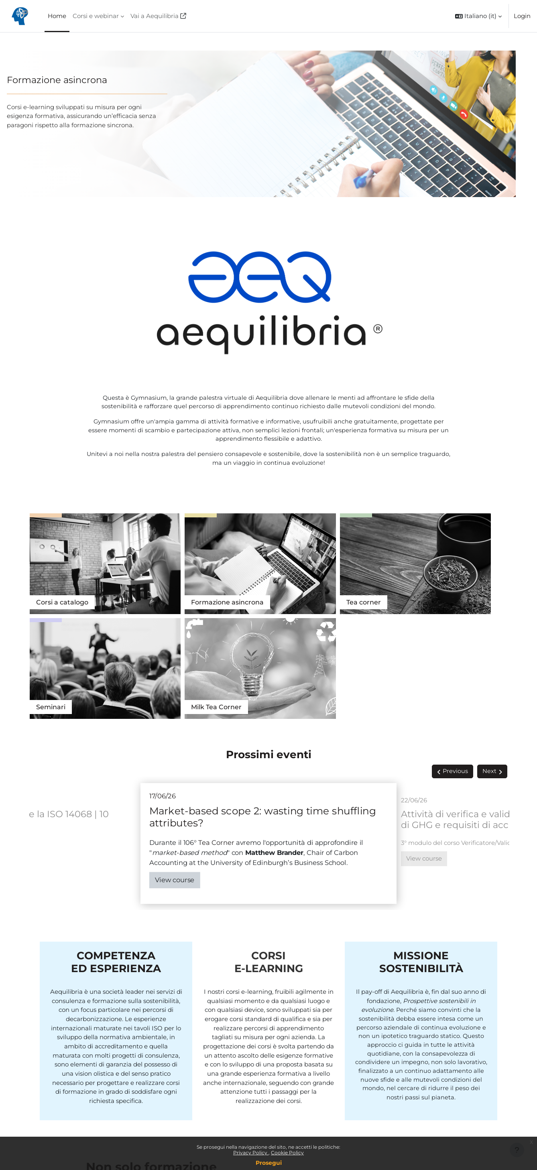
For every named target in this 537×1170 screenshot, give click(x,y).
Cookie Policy (287, 1153)
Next (489, 630)
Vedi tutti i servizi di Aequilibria (137, 1066)
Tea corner (246, 565)
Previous (455, 630)
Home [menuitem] (57, 16)
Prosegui (269, 1162)
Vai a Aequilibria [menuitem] (154, 16)
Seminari (339, 565)
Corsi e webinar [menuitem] (96, 16)
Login (522, 16)
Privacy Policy (250, 1153)
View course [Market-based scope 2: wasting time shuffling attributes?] (174, 738)
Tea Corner (454, 565)
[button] (478, 16)
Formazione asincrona (76, 79)
